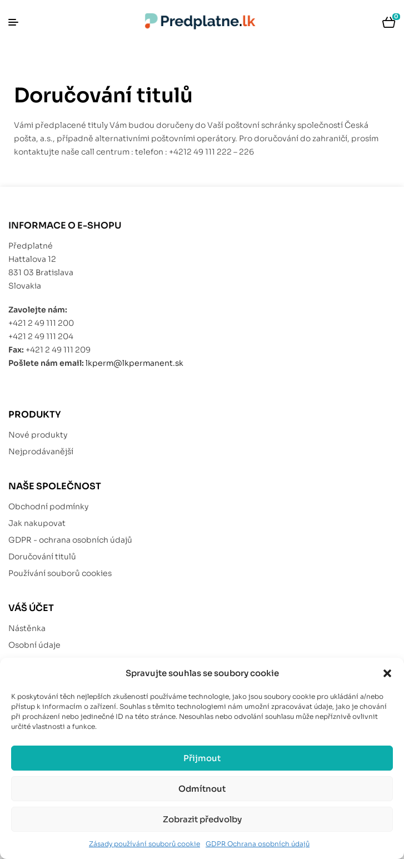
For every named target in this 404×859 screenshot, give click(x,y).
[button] (387, 673)
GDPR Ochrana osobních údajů (258, 844)
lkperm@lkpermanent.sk (134, 363)
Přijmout (202, 758)
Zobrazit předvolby (202, 819)
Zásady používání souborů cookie (144, 844)
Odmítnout (202, 788)
